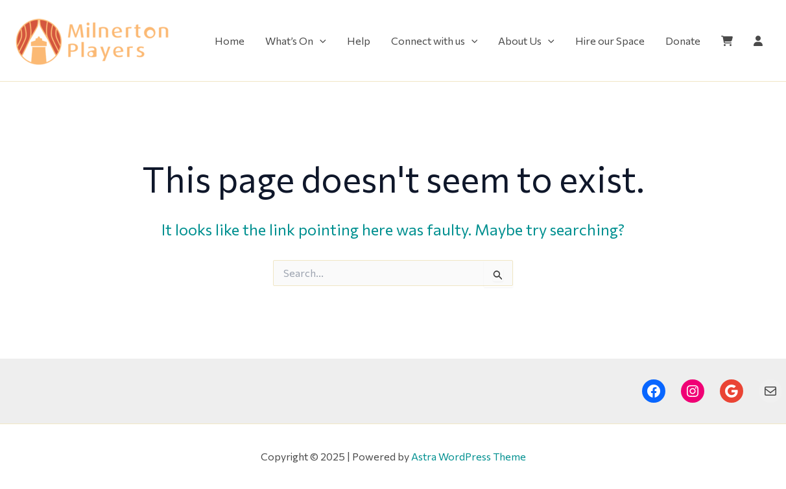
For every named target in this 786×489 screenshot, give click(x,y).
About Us (526, 41)
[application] (319, 41)
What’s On (295, 41)
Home (229, 40)
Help (358, 40)
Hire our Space (610, 40)
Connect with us (434, 41)
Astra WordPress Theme (468, 456)
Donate (682, 40)
